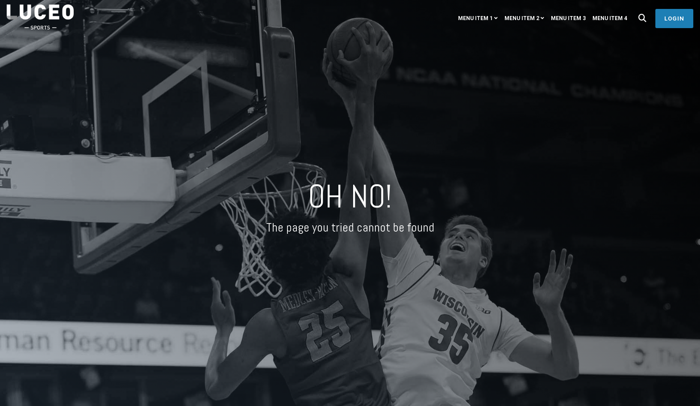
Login (674, 18)
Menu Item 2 (521, 18)
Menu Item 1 (475, 18)
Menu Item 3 (568, 18)
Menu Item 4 (609, 18)
